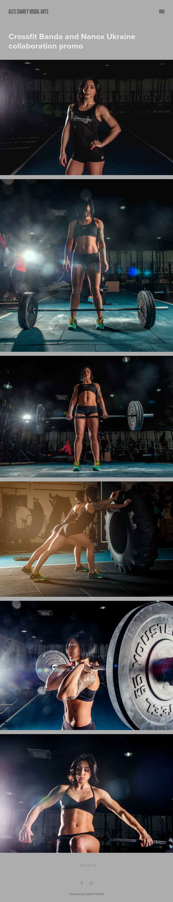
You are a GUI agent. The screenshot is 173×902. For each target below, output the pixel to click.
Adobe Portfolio (94, 894)
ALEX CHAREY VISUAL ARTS (28, 11)
